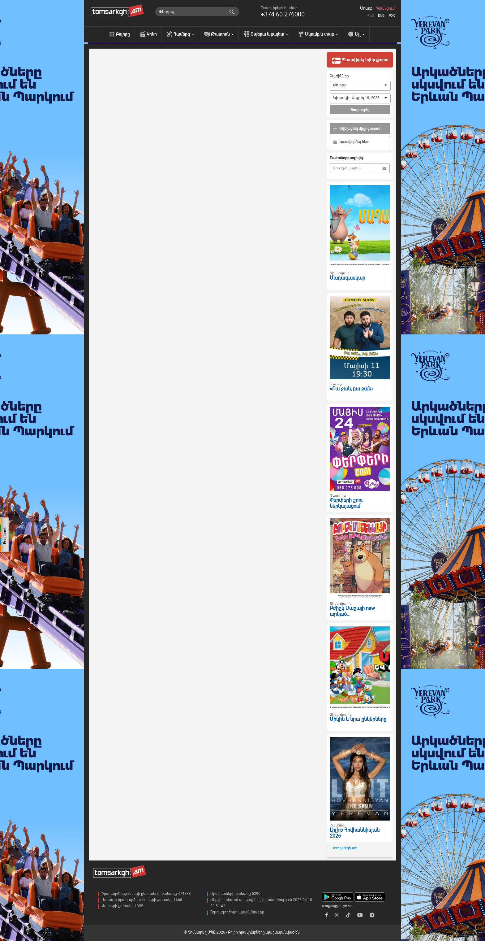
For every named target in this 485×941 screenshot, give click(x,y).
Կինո (152, 34)
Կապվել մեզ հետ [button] (351, 142)
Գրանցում (385, 8)
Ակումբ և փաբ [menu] (321, 34)
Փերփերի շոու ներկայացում (346, 503)
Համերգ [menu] (184, 34)
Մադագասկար (347, 278)
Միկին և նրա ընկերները (358, 719)
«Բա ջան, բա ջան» (352, 389)
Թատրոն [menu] (222, 34)
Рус (392, 16)
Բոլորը (123, 34)
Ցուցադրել (359, 110)
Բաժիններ (339, 76)
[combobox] (360, 86)
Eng (381, 16)
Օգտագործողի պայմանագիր (237, 912)
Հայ (370, 16)
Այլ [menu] (360, 34)
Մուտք (366, 8)
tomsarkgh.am (345, 848)
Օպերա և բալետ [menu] (269, 34)
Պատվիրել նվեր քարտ (360, 60)
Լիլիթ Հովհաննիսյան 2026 (355, 833)
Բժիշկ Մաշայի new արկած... (352, 611)
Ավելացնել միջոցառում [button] (356, 128)
